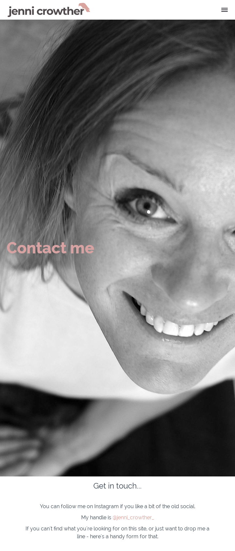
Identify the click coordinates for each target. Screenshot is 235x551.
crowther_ (142, 517)
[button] (224, 9)
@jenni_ (121, 517)
